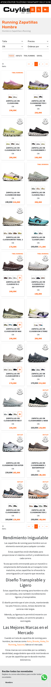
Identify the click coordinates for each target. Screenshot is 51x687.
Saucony (21, 644)
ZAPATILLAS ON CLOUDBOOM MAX (13, 193)
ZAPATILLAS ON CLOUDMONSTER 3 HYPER (38, 103)
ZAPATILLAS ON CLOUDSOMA (13, 102)
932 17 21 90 (44, 2)
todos (11, 56)
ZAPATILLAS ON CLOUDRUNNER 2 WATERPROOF (38, 465)
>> (47, 64)
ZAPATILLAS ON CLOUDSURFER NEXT (13, 419)
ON (3, 46)
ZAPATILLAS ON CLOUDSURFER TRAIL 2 (13, 238)
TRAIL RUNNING (29, 56)
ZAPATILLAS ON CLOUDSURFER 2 (12, 374)
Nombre (9, 682)
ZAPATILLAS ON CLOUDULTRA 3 (38, 193)
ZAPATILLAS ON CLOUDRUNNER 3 (38, 149)
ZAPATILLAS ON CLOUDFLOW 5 (38, 238)
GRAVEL (39, 56)
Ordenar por (33, 46)
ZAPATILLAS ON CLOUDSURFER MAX (12, 330)
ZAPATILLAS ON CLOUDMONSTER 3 (13, 149)
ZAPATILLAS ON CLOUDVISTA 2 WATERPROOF (38, 284)
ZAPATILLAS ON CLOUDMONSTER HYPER (12, 464)
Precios (31, 41)
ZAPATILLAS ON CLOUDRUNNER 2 (12, 511)
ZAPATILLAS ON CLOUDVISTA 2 (13, 283)
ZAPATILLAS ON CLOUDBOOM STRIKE (38, 330)
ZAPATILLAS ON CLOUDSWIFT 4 (38, 374)
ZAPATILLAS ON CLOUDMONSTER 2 (38, 511)
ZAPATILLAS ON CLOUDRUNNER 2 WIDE (38, 419)
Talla (4, 41)
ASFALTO (19, 56)
